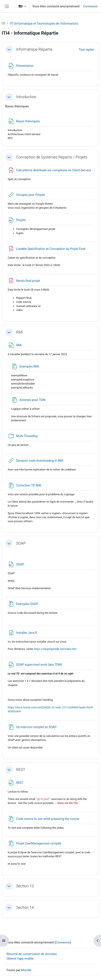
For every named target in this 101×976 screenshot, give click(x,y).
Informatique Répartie (34, 49)
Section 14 (25, 907)
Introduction (26, 97)
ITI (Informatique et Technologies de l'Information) (44, 23)
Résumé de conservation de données (31, 954)
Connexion (90, 6)
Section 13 (25, 886)
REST (20, 769)
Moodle (26, 970)
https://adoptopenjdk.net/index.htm (55, 649)
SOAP (21, 543)
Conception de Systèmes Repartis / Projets (51, 157)
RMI (19, 332)
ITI (3, 23)
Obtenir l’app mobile (20, 958)
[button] (22, 6)
